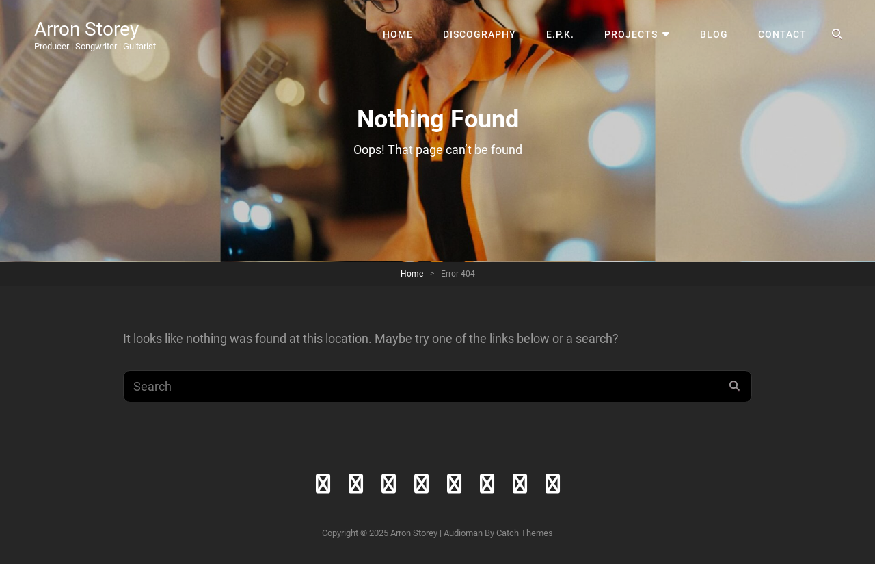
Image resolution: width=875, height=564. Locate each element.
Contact (782, 34)
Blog (714, 34)
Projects (631, 34)
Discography (479, 34)
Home (398, 34)
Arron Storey (86, 29)
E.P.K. (560, 34)
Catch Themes (524, 533)
